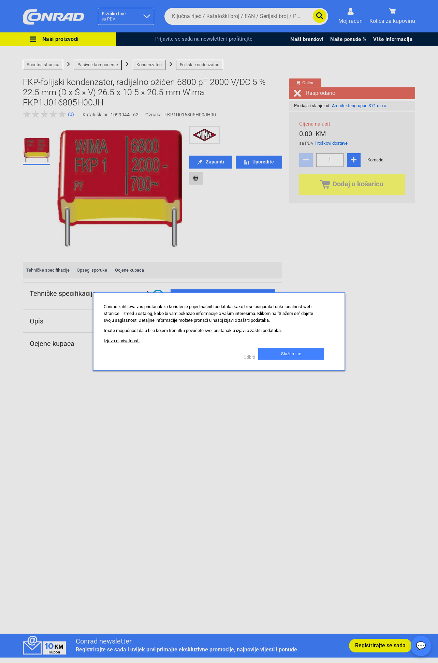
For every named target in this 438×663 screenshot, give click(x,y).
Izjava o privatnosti (122, 340)
